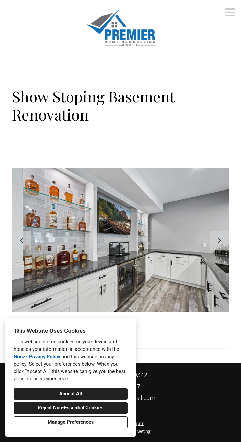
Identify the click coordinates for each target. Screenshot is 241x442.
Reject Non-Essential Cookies (70, 408)
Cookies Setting (136, 431)
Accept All (70, 394)
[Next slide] (219, 240)
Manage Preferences (71, 422)
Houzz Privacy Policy (37, 357)
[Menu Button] (230, 12)
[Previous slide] (21, 240)
